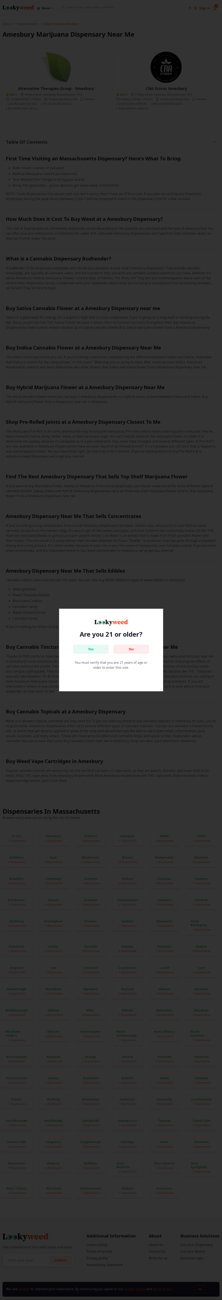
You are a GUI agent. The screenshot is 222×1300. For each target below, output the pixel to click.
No (131, 649)
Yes (91, 649)
